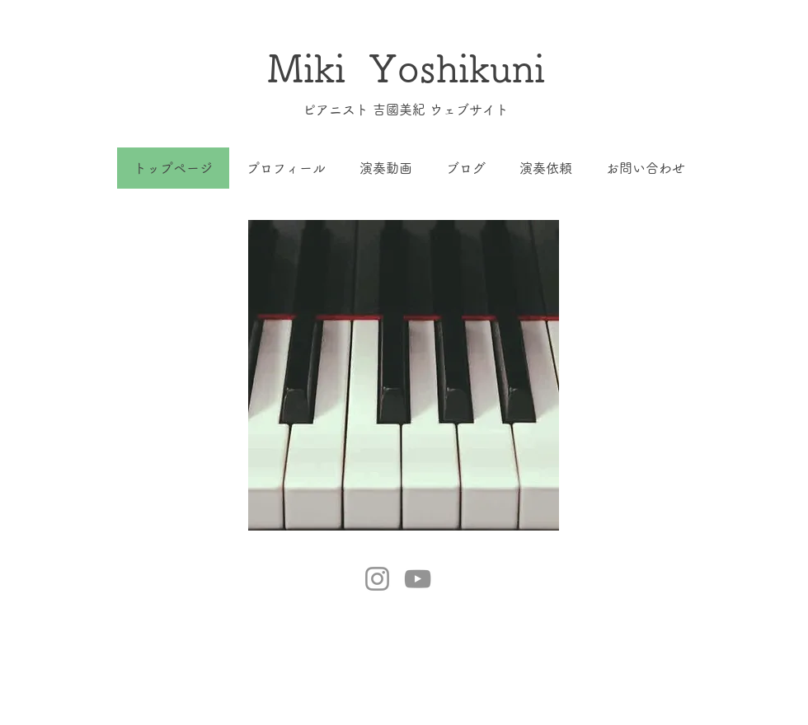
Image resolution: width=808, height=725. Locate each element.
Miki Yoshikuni (406, 68)
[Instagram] (377, 579)
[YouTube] (418, 579)
